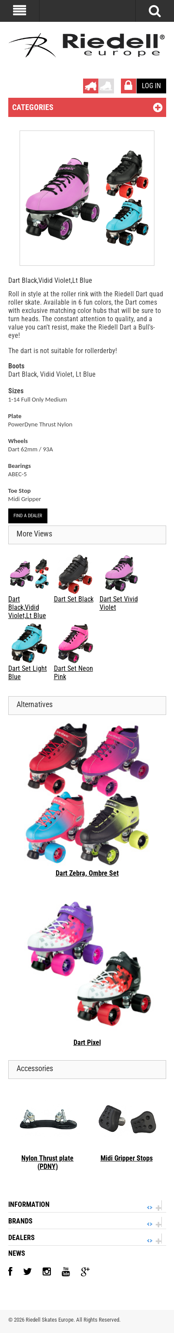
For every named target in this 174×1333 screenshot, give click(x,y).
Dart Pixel (87, 1042)
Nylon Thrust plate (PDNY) (47, 1162)
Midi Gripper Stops (126, 1158)
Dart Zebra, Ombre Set (87, 873)
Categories (33, 107)
